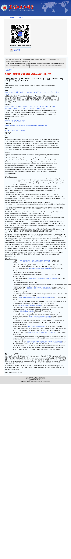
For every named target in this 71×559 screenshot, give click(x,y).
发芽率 (24, 121)
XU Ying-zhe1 (23, 106)
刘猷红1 (29, 92)
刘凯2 (51, 92)
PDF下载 (17, 50)
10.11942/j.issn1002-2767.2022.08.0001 (15, 130)
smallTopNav (68, 7)
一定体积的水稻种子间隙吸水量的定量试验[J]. (39, 288)
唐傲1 (22, 92)
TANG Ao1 (32, 106)
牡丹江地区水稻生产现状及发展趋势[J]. (30, 305)
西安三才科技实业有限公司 (35, 382)
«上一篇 (12, 17)
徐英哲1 (16, 92)
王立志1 (44, 92)
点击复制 (9, 70)
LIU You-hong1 (44, 106)
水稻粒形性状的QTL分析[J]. (26, 311)
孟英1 (7, 92)
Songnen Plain (8, 125)
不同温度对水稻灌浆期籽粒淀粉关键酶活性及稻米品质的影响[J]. (35, 297)
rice (14, 125)
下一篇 (20, 17)
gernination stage (20, 125)
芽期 (15, 121)
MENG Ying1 (9, 106)
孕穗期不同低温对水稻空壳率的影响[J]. (40, 317)
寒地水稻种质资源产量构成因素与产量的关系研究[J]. (43, 332)
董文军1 (36, 92)
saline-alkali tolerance (31, 125)
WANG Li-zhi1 (18, 108)
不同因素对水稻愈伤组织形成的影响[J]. (40, 268)
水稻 (12, 121)
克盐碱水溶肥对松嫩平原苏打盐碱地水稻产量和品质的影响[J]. (44, 342)
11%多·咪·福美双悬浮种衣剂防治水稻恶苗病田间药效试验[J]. (34, 261)
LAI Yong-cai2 (38, 108)
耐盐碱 (19, 121)
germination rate (42, 125)
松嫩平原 (7, 121)
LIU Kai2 (29, 108)
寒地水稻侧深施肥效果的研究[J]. (37, 326)
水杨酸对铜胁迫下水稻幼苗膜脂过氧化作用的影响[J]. (42, 278)
